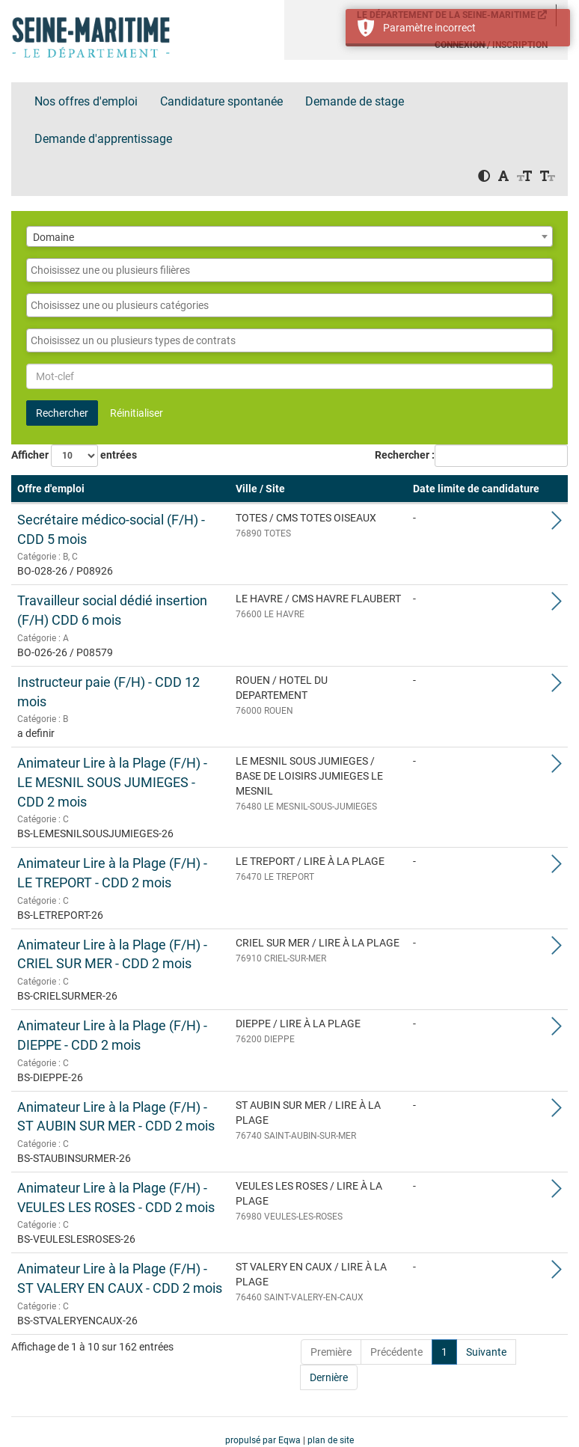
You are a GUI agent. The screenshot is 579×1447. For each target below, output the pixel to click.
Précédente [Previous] (396, 1352)
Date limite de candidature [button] (476, 489)
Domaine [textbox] (53, 237)
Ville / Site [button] (260, 489)
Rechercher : (405, 455)
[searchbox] (289, 270)
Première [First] (331, 1352)
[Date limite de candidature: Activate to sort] (476, 489)
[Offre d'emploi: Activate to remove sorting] (120, 489)
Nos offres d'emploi (86, 101)
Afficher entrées (74, 455)
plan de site (330, 1440)
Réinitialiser (136, 413)
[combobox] (289, 236)
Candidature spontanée (221, 101)
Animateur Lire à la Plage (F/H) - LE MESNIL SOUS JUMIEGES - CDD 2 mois (112, 782)
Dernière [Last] (329, 1377)
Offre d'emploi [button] (51, 489)
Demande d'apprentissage (103, 139)
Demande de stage (354, 101)
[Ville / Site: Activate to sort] (318, 489)
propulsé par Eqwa (264, 1440)
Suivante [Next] (486, 1352)
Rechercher (62, 413)
